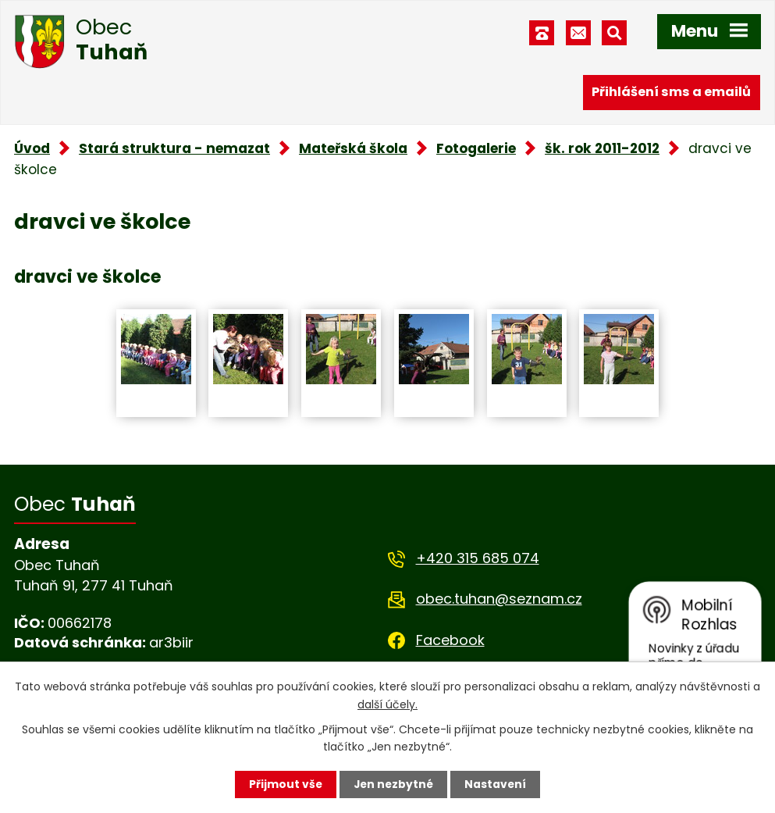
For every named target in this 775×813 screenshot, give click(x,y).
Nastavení (497, 784)
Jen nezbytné (394, 784)
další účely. (387, 703)
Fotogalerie (476, 148)
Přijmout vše (284, 784)
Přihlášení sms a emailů (671, 92)
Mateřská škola (353, 148)
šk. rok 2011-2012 (602, 148)
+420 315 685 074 (477, 558)
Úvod (32, 148)
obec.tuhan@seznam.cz (499, 598)
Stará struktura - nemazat (174, 148)
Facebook (450, 640)
